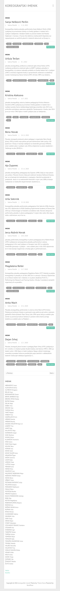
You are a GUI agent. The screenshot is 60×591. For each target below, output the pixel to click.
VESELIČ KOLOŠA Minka (12, 550)
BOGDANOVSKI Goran (12, 394)
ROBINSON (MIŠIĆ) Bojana (13, 503)
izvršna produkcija (19, 288)
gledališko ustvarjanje (20, 80)
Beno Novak (11, 132)
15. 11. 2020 (25, 169)
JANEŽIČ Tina (9, 426)
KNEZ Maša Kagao (10, 444)
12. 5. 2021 (24, 99)
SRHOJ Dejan (9, 521)
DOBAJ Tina (8, 406)
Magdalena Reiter (14, 266)
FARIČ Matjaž (9, 412)
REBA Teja (8, 498)
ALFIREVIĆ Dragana (11, 390)
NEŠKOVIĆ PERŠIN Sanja (12, 476)
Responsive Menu (53, 5)
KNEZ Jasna (8, 442)
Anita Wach (11, 302)
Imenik (7, 18)
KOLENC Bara (9, 446)
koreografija (17, 44)
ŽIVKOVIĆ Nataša (10, 561)
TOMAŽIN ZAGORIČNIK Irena (14, 541)
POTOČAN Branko (10, 491)
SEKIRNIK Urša (9, 516)
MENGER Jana (9, 467)
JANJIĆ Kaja (8, 428)
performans (39, 44)
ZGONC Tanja (9, 557)
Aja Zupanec (11, 165)
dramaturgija (11, 361)
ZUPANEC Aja (9, 559)
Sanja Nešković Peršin (16, 21)
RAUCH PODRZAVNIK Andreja (14, 496)
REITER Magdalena (11, 501)
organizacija (21, 154)
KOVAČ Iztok (9, 451)
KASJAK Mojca (9, 437)
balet (9, 44)
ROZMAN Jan (9, 505)
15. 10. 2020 (25, 202)
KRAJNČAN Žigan (10, 455)
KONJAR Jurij (9, 449)
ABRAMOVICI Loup (11, 385)
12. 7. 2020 (24, 269)
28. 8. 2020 (24, 236)
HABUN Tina (9, 415)
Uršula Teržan (12, 58)
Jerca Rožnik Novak (15, 232)
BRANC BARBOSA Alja (12, 397)
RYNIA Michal (9, 512)
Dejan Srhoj (11, 339)
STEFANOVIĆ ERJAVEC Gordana (14, 525)
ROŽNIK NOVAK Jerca (11, 507)
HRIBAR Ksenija (10, 419)
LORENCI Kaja (9, 462)
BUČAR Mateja (9, 401)
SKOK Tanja (8, 519)
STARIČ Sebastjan (10, 523)
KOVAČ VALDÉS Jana (11, 453)
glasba (16, 117)
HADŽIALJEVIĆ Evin (11, 417)
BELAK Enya (9, 392)
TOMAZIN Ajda (9, 539)
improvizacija (11, 324)
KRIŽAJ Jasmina (10, 458)
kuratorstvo (11, 364)
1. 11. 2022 (24, 25)
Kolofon (7, 573)
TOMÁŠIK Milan (10, 537)
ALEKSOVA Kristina (11, 388)
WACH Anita (9, 555)
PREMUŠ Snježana (11, 494)
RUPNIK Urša (9, 510)
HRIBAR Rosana (10, 422)
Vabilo (7, 570)
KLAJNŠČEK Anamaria (12, 440)
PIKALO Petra (9, 489)
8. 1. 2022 (24, 62)
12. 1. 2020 (24, 343)
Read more (50, 47)
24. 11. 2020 (25, 135)
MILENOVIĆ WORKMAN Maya (14, 473)
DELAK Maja (9, 403)
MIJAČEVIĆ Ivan (10, 471)
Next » (52, 373)
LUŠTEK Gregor (10, 464)
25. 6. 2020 (24, 306)
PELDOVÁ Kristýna (10, 485)
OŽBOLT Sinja (9, 480)
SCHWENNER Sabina (11, 514)
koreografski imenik (21, 6)
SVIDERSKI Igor (10, 530)
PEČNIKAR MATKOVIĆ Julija (13, 482)
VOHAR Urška (9, 552)
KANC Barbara (9, 435)
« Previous (9, 373)
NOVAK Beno (9, 478)
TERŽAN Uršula (10, 534)
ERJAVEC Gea (9, 408)
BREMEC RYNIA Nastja (12, 399)
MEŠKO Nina (9, 469)
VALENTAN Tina (10, 548)
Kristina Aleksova (14, 95)
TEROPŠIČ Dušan (10, 532)
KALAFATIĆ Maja (10, 431)
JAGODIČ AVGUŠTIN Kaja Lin (14, 424)
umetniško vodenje (13, 47)
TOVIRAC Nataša (10, 543)
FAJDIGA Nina (9, 410)
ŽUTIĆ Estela (9, 564)
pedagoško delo (28, 44)
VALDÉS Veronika (10, 546)
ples (47, 44)
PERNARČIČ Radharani (12, 487)
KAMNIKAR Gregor (11, 433)
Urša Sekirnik (12, 199)
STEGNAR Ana (9, 528)
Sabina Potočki (12, 25)
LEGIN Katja (9, 460)
